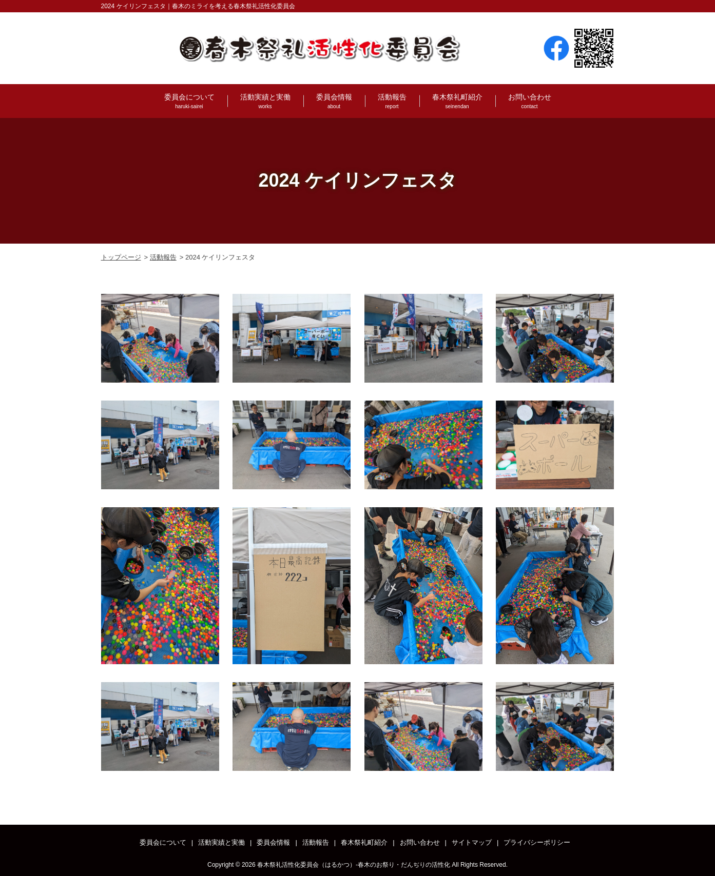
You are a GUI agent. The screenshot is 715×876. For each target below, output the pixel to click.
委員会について (189, 101)
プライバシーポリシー (537, 842)
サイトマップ (472, 842)
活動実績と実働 (265, 101)
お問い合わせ (529, 101)
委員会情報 (334, 101)
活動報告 (392, 101)
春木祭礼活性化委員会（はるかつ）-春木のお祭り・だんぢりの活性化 (353, 864)
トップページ (121, 257)
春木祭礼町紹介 (457, 101)
